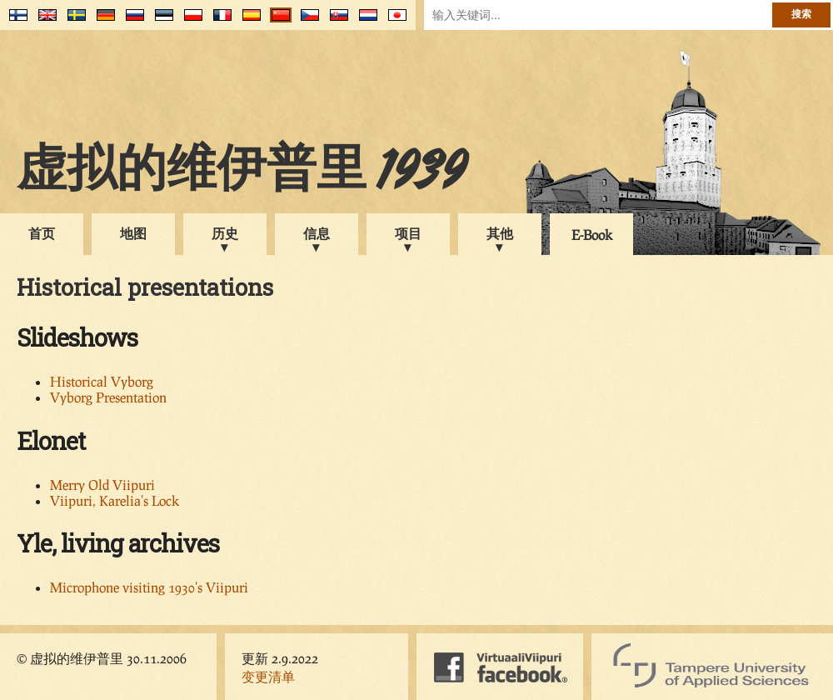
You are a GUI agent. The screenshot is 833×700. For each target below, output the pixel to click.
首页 (41, 233)
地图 (133, 233)
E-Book (591, 234)
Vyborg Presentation (108, 397)
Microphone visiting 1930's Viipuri (149, 587)
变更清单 (268, 676)
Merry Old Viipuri (102, 484)
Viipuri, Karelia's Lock (114, 500)
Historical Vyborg (101, 381)
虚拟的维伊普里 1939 (241, 172)
